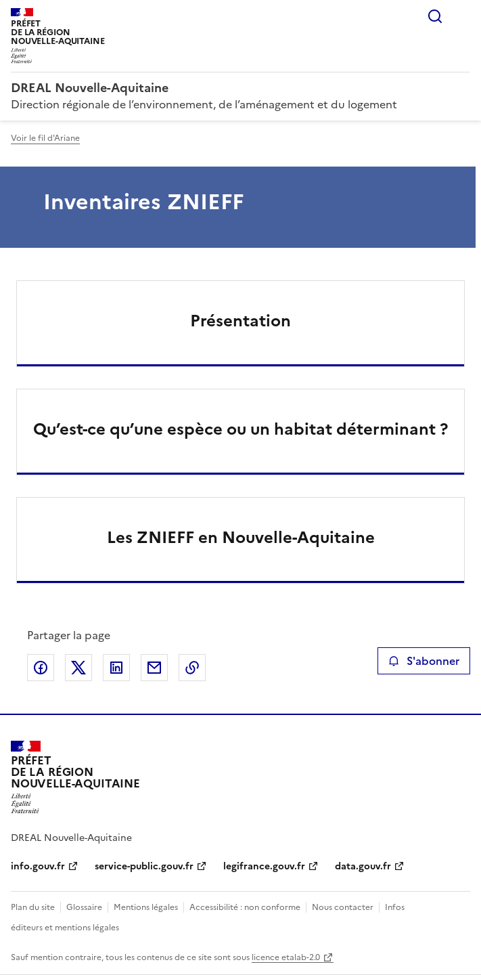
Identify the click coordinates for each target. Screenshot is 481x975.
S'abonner (423, 661)
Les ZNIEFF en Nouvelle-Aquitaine (241, 537)
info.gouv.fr (38, 866)
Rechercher (435, 16)
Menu (462, 16)
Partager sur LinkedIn (116, 667)
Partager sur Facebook (40, 667)
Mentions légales (146, 907)
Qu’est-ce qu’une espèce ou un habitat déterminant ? (240, 429)
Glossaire (84, 907)
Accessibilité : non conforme (244, 907)
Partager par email (154, 667)
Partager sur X (78, 667)
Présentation (240, 321)
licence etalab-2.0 (286, 957)
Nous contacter (342, 907)
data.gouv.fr (363, 866)
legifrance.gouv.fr (264, 866)
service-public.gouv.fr (144, 866)
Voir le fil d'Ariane (45, 138)
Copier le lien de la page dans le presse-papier (192, 667)
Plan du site (33, 907)
